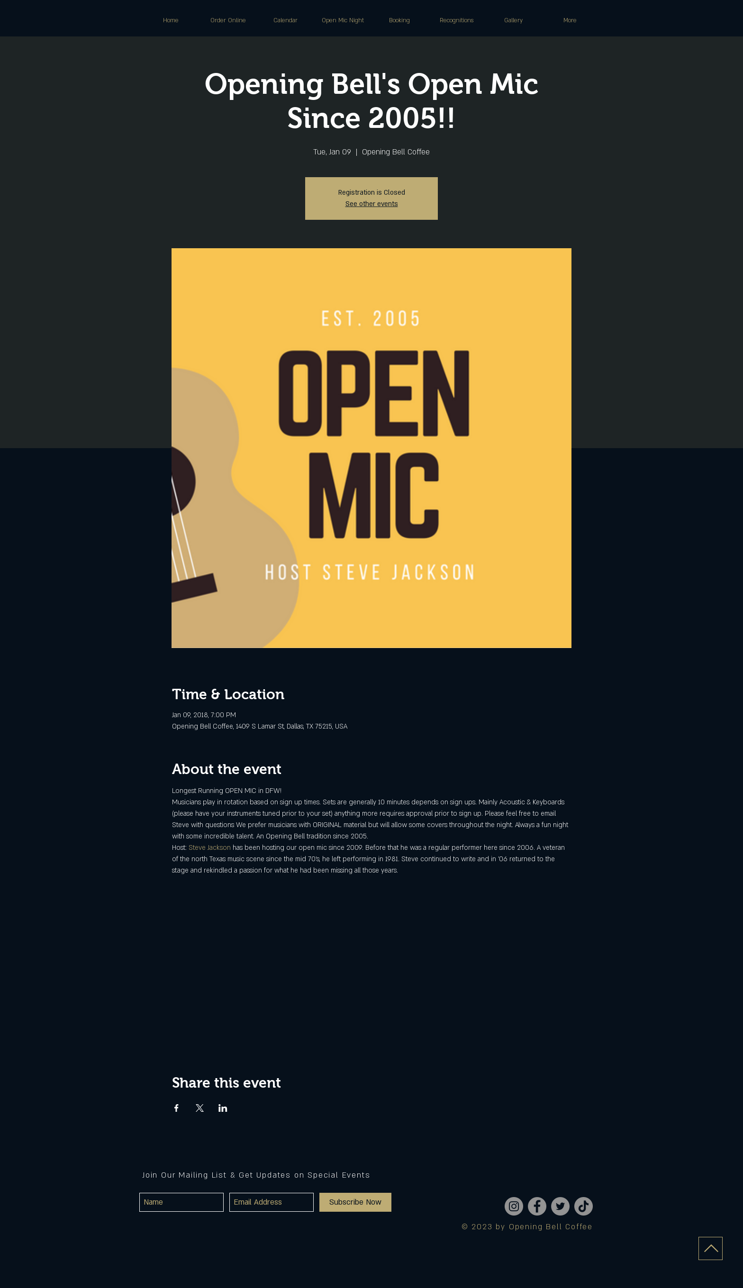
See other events (371, 203)
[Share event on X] (199, 1108)
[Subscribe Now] (355, 1202)
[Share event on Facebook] (176, 1108)
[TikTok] (583, 1206)
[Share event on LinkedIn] (222, 1108)
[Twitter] (560, 1206)
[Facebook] (537, 1206)
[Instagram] (514, 1206)
